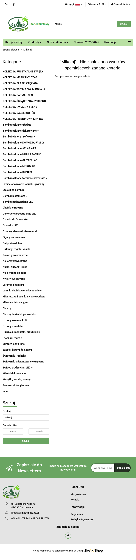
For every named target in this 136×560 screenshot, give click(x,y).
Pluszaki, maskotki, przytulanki (21, 332)
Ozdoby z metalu (12, 326)
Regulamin (77, 514)
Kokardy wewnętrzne (15, 255)
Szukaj (26, 440)
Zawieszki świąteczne (16, 385)
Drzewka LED (10, 225)
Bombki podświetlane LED (18, 201)
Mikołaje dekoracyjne (15, 302)
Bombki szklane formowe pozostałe (25, 178)
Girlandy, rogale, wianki (16, 249)
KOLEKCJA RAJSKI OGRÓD (19, 113)
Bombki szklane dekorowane (21, 130)
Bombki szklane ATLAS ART (19, 148)
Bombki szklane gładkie (18, 124)
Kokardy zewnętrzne (15, 261)
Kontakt (75, 499)
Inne (5, 391)
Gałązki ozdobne (12, 243)
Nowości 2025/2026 (86, 42)
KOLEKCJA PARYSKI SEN (18, 95)
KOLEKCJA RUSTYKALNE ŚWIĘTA (23, 71)
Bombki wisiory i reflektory (19, 136)
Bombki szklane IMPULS (17, 172)
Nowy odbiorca (57, 42)
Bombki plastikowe (15, 196)
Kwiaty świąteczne (14, 278)
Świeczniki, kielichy (14, 355)
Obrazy (7, 308)
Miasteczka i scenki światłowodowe (24, 296)
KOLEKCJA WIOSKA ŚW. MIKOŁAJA (24, 89)
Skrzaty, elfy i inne (14, 343)
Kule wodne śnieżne (14, 272)
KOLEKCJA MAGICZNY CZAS (20, 77)
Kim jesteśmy (13, 42)
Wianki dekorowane (14, 373)
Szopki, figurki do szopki (17, 349)
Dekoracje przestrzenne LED (19, 213)
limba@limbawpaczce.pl (25, 512)
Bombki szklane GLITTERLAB (20, 160)
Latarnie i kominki (13, 284)
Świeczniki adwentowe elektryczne (23, 361)
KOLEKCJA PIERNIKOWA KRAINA (23, 118)
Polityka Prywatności (82, 519)
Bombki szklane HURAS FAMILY (22, 154)
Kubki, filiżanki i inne (15, 267)
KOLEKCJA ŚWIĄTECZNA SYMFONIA (25, 101)
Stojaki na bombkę (13, 190)
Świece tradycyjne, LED (18, 367)
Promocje (110, 42)
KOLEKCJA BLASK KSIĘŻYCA (20, 83)
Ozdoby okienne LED (15, 320)
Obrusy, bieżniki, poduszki (19, 314)
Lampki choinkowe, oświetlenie (22, 290)
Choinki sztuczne (14, 207)
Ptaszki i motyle (12, 338)
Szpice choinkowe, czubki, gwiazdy (23, 184)
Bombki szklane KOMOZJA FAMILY (24, 142)
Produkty (35, 42)
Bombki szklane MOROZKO (19, 166)
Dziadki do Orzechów (15, 219)
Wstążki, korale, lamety (17, 379)
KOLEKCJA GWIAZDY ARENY (20, 107)
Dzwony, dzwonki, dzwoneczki (20, 231)
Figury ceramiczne (14, 237)
